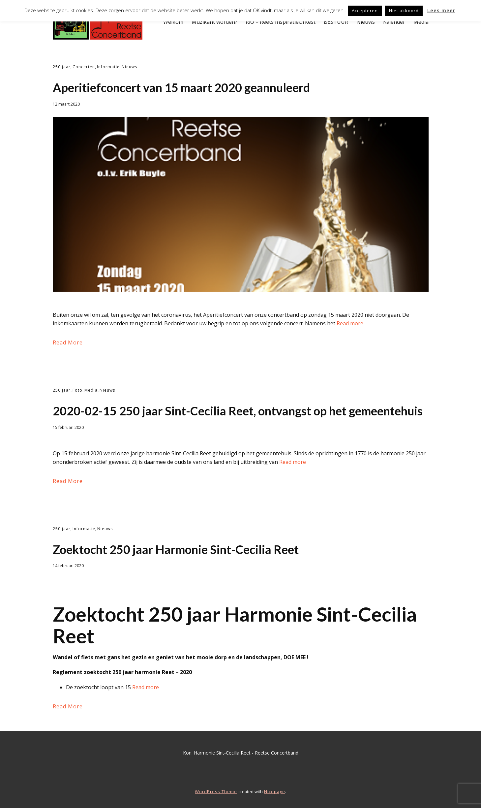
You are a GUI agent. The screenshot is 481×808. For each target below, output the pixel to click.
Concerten (84, 67)
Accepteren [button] (365, 11)
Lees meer (441, 10)
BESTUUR (336, 21)
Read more (350, 323)
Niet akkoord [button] (404, 11)
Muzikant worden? (214, 21)
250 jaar (62, 67)
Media (421, 21)
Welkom (173, 21)
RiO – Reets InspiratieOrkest (281, 21)
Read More (68, 342)
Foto (77, 390)
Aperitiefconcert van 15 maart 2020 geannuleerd (181, 87)
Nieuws (365, 21)
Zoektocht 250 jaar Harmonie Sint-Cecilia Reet (176, 549)
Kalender (394, 21)
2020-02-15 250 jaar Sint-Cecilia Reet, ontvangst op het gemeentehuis (238, 411)
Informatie (108, 67)
